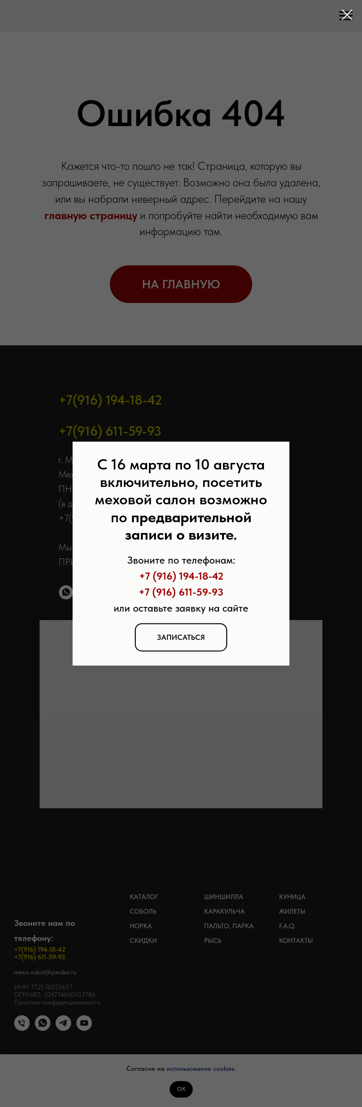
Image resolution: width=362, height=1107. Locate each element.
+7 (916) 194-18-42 (181, 576)
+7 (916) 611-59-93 (181, 592)
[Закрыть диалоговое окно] (347, 15)
